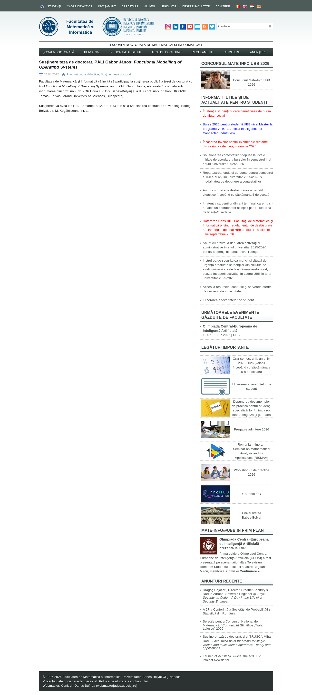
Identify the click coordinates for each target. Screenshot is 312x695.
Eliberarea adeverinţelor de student (228, 300)
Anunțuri (258, 52)
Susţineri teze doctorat (116, 74)
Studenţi (54, 6)
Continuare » (250, 571)
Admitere (223, 6)
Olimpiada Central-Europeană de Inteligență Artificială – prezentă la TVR (244, 543)
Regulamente (203, 52)
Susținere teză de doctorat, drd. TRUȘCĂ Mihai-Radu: (238, 642)
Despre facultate (196, 6)
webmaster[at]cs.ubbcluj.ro (116, 685)
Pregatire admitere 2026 (251, 429)
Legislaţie (168, 6)
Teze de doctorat (167, 52)
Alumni (149, 6)
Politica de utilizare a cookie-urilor (123, 681)
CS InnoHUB (251, 494)
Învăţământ (107, 6)
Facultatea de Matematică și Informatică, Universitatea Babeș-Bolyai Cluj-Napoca (121, 677)
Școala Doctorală (58, 52)
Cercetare (130, 6)
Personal (92, 52)
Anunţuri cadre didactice (83, 74)
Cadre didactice (79, 6)
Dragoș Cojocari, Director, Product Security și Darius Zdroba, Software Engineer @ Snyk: (236, 595)
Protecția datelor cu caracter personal (70, 681)
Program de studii (126, 52)
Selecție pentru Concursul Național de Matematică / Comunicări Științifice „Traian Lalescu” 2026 (233, 625)
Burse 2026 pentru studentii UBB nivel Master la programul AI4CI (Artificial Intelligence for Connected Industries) (238, 129)
